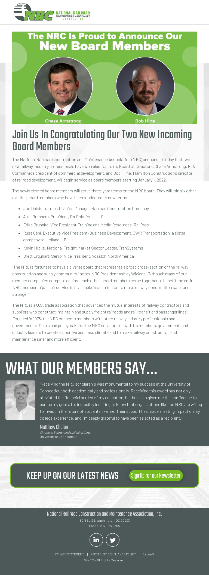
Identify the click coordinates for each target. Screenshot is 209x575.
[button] (188, 12)
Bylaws (148, 554)
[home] (52, 12)
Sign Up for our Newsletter (156, 476)
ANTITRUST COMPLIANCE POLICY (113, 554)
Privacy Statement (69, 554)
